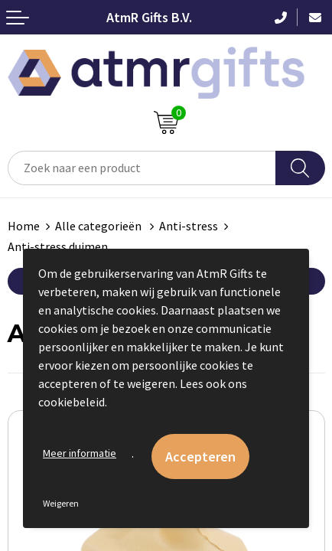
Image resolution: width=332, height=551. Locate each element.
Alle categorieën (99, 225)
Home (24, 225)
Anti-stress (188, 225)
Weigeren (61, 503)
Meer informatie (79, 453)
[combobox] (142, 168)
